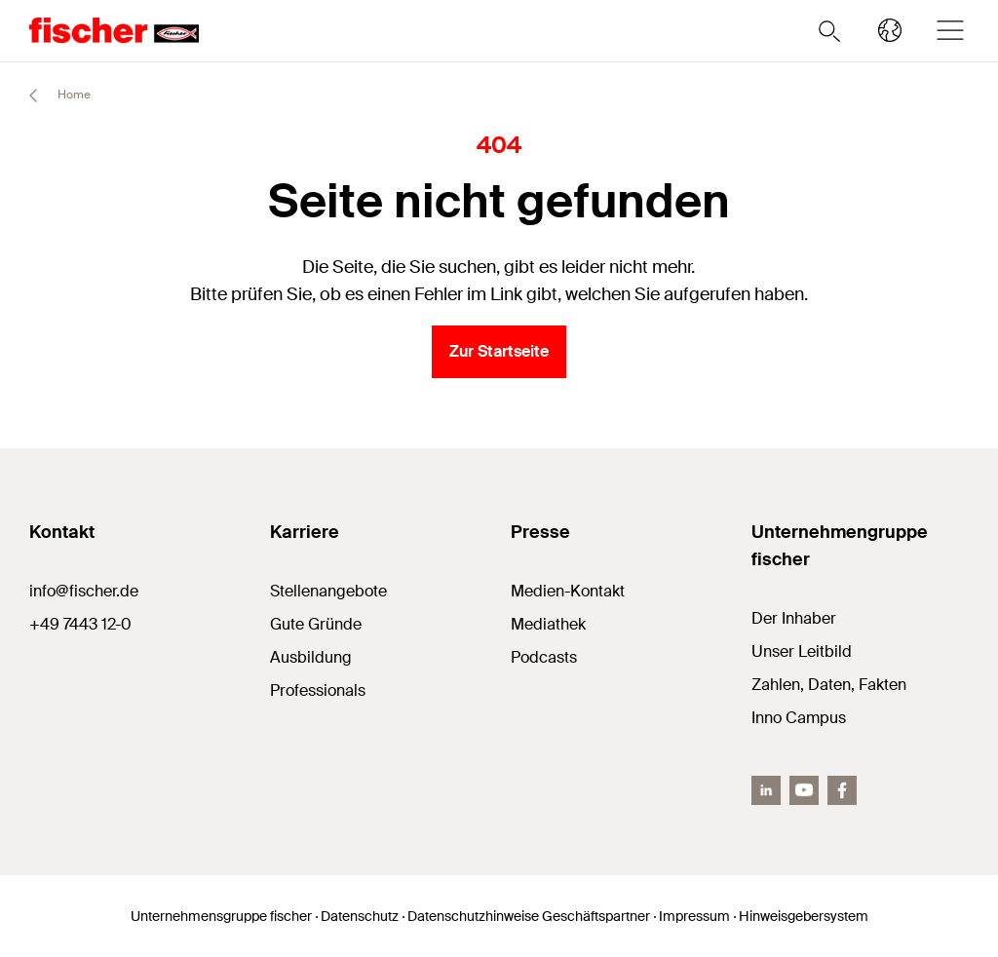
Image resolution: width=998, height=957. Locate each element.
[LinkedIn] (766, 790)
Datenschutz (360, 916)
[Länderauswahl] (889, 30)
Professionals (317, 690)
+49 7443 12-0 (80, 624)
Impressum (694, 916)
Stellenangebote (328, 591)
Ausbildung (311, 657)
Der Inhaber (793, 618)
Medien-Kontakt (568, 591)
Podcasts (544, 657)
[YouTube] (804, 790)
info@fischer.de (83, 591)
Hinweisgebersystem (803, 916)
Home (51, 95)
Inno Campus (798, 718)
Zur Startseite (499, 351)
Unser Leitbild (801, 651)
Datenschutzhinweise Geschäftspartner (528, 916)
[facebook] (842, 790)
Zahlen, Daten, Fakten (828, 684)
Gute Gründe (316, 624)
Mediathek (548, 624)
